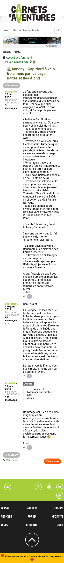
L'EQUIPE (58, 508)
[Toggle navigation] (5, 30)
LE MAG (5, 508)
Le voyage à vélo (19, 61)
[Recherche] (32, 30)
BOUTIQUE (32, 525)
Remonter (12, 460)
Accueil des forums (17, 57)
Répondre (52, 461)
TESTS (4, 525)
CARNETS (32, 508)
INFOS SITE (57, 516)
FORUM (32, 516)
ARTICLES (6, 516)
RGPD (60, 525)
